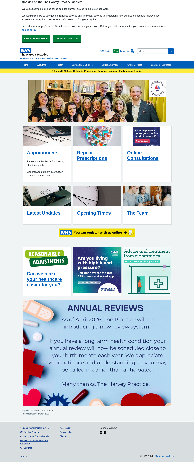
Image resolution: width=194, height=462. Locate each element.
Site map (64, 436)
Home (25, 65)
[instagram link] (104, 433)
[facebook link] (101, 433)
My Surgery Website (164, 456)
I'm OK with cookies (36, 38)
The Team (138, 213)
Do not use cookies (66, 38)
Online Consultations (143, 155)
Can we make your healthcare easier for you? (44, 279)
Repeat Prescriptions (92, 155)
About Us (41, 65)
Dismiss (138, 71)
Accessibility (65, 428)
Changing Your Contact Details (34, 436)
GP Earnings (26, 448)
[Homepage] (59, 52)
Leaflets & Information (161, 65)
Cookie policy (66, 432)
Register (59, 65)
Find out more (126, 71)
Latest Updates (44, 213)
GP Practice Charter (29, 432)
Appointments (43, 152)
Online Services (134, 65)
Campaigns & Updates (82, 65)
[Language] (127, 51)
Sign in (23, 456)
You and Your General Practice (34, 428)
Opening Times (94, 213)
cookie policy (29, 30)
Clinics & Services (110, 65)
